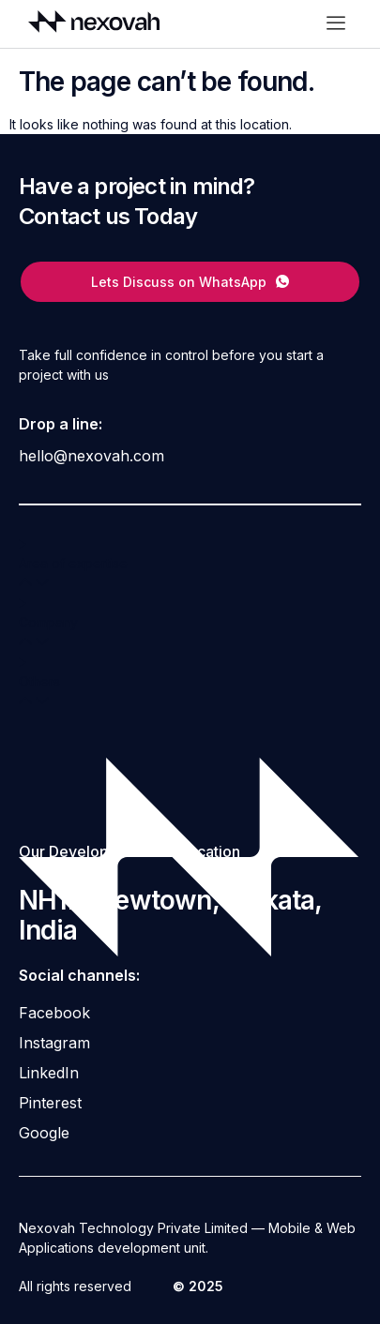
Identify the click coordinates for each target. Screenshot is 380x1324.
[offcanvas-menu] (336, 23)
